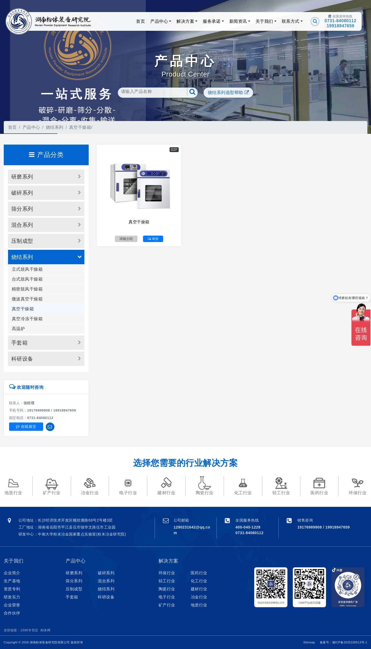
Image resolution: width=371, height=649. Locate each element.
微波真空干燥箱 (27, 299)
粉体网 (45, 630)
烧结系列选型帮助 (228, 92)
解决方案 (185, 21)
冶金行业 (199, 597)
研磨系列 (22, 177)
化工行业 (199, 581)
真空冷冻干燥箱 (27, 318)
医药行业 (199, 573)
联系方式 (290, 21)
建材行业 (199, 589)
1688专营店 (29, 630)
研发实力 (12, 597)
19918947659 (340, 26)
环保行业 (167, 573)
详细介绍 (126, 239)
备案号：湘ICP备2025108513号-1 (343, 642)
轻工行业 (167, 581)
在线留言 (26, 426)
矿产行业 (167, 605)
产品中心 (159, 21)
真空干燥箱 (80, 127)
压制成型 (22, 241)
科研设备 (22, 359)
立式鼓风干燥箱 (27, 269)
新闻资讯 (238, 21)
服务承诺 (211, 21)
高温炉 (18, 328)
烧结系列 (54, 127)
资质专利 (12, 589)
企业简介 (12, 573)
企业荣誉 (12, 605)
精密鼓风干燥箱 (27, 289)
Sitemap (309, 642)
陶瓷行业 (167, 589)
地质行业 (199, 605)
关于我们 (264, 21)
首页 (140, 21)
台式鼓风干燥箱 (27, 279)
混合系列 (22, 225)
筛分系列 (22, 209)
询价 (153, 239)
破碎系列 (22, 193)
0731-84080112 (341, 20)
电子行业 (167, 597)
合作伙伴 (12, 613)
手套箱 (19, 343)
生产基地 (12, 581)
